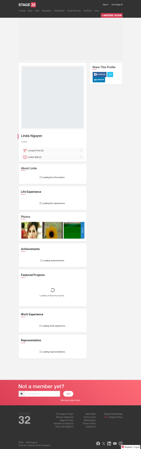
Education (46, 11)
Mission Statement (64, 417)
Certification (59, 11)
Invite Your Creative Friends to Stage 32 (34, 445)
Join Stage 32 (117, 4)
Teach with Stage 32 (64, 426)
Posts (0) (53, 150)
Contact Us (91, 426)
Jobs (37, 11)
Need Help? (91, 414)
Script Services (74, 11)
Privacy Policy (89, 423)
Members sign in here (70, 400)
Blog (30, 11)
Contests (87, 11)
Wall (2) (53, 157)
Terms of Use (89, 417)
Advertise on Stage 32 (63, 423)
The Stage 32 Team (64, 414)
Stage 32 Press (66, 420)
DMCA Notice (90, 420)
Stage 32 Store (115, 417)
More (82, 230)
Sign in (105, 4)
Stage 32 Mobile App (113, 414)
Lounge (22, 11)
